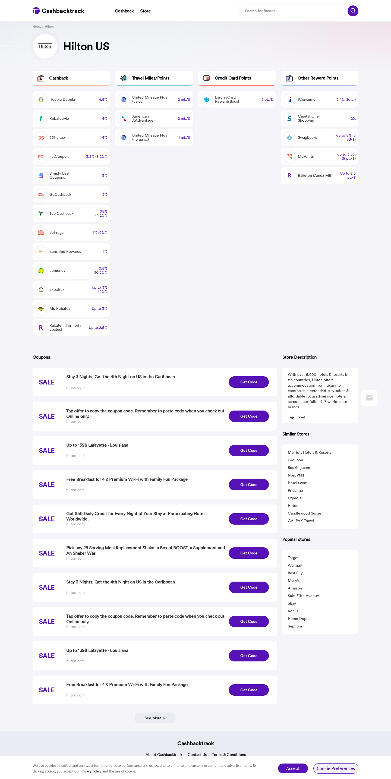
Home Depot (299, 618)
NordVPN (296, 475)
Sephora (295, 626)
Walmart (295, 565)
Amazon (295, 588)
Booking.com (299, 467)
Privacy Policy (91, 771)
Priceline (295, 490)
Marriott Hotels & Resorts (309, 452)
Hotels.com (297, 482)
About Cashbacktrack (164, 754)
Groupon (295, 460)
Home (37, 26)
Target (293, 557)
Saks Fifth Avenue (303, 595)
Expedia (294, 498)
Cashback (124, 11)
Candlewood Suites (304, 513)
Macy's (293, 580)
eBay (292, 603)
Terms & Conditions (229, 754)
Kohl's (293, 610)
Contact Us (197, 754)
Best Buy (295, 572)
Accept (293, 768)
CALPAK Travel (301, 520)
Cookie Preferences (336, 768)
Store (145, 11)
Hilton (293, 505)
